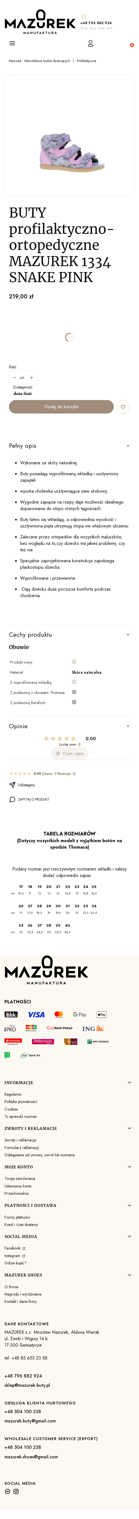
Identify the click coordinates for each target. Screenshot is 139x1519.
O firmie (11, 1287)
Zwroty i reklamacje (20, 1140)
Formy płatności (17, 1217)
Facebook (13, 1248)
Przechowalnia (16, 1193)
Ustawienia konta (17, 1186)
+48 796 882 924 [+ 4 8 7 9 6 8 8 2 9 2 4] (96, 23)
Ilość (13, 367)
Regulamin (13, 1094)
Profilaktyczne (86, 60)
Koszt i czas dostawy (21, 1224)
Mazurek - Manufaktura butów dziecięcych (39, 60)
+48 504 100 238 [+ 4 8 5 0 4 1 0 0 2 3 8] (22, 1411)
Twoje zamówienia (19, 1178)
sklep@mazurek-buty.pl (27, 1385)
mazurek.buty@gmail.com (30, 1421)
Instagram (12, 1255)
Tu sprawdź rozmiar (20, 1116)
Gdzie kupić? (15, 1263)
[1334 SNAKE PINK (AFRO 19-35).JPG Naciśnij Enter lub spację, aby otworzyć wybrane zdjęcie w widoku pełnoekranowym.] (69, 135)
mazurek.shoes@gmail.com (31, 1457)
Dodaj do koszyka (61, 406)
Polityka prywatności (20, 1101)
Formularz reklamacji (21, 1147)
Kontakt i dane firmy (20, 1301)
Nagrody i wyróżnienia (22, 1294)
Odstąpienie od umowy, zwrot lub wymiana (39, 1155)
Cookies (11, 1109)
